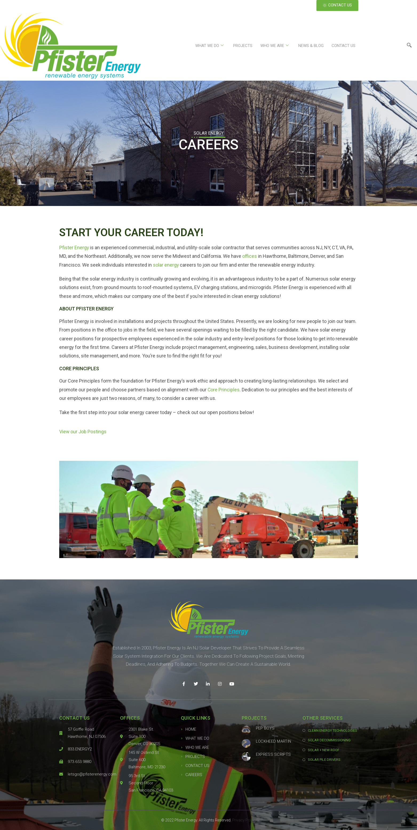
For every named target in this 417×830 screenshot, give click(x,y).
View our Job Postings (83, 431)
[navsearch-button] (409, 45)
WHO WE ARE (274, 45)
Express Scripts (273, 754)
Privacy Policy (244, 820)
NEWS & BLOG (311, 45)
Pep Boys (265, 728)
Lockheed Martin (273, 741)
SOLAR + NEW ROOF (323, 750)
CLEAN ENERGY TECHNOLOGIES (332, 730)
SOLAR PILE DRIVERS (324, 760)
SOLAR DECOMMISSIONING (329, 740)
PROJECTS (242, 45)
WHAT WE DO (209, 45)
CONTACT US (343, 45)
